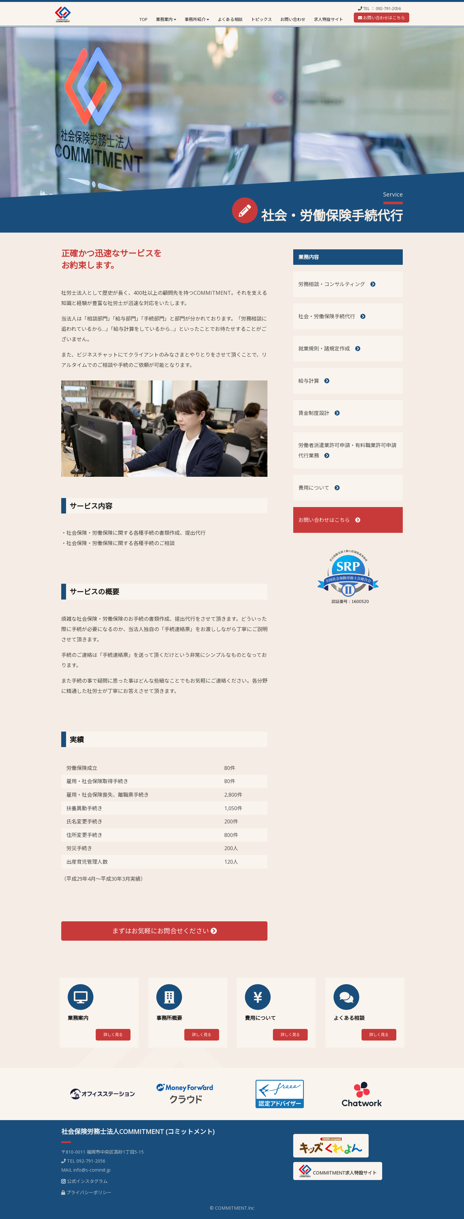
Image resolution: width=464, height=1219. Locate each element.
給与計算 (313, 380)
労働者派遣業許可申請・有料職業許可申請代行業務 (347, 450)
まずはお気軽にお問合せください (164, 930)
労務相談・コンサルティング (336, 284)
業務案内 (164, 19)
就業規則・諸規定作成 (329, 348)
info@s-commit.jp (92, 1170)
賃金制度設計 (319, 413)
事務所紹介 (195, 19)
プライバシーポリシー (88, 1192)
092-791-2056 (388, 8)
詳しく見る (113, 1034)
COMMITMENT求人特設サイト (338, 1171)
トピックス (261, 19)
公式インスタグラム (87, 1181)
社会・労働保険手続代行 (331, 316)
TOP (144, 19)
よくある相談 (230, 19)
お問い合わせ (292, 19)
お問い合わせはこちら (381, 18)
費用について (319, 487)
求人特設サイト (328, 19)
